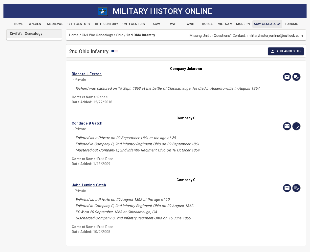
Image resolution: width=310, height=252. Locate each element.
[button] (152, 74)
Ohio (119, 35)
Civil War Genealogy (97, 35)
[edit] (296, 77)
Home (74, 35)
